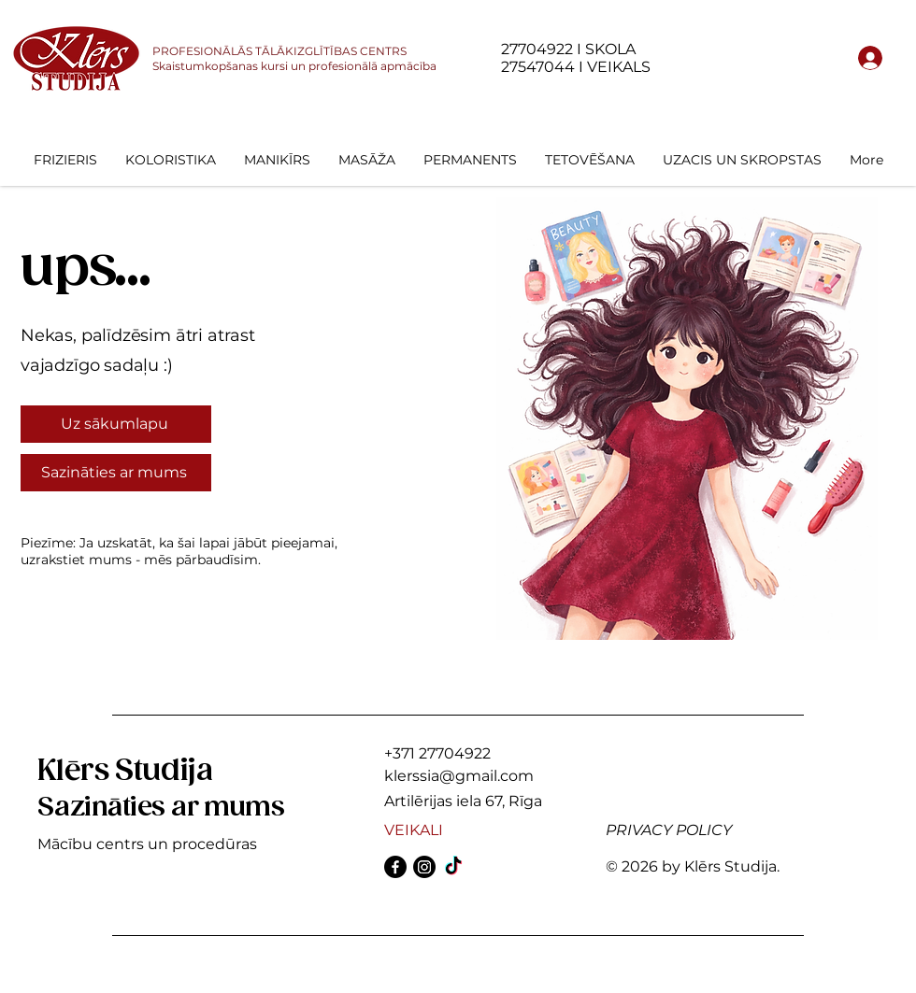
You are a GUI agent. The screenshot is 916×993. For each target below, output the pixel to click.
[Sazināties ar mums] (116, 472)
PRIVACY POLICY (669, 830)
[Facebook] (395, 867)
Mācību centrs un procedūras (147, 844)
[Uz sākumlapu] (116, 424)
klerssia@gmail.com (459, 776)
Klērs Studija (124, 771)
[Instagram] (424, 867)
